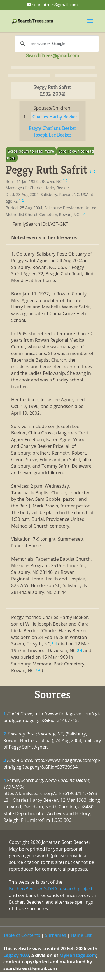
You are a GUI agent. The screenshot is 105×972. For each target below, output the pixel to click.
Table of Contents (21, 935)
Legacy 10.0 (16, 955)
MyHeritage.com (77, 955)
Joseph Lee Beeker (52, 135)
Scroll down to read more (31, 151)
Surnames (55, 935)
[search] (56, 43)
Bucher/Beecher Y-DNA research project (50, 889)
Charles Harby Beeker (55, 116)
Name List (81, 935)
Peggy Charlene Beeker (52, 128)
